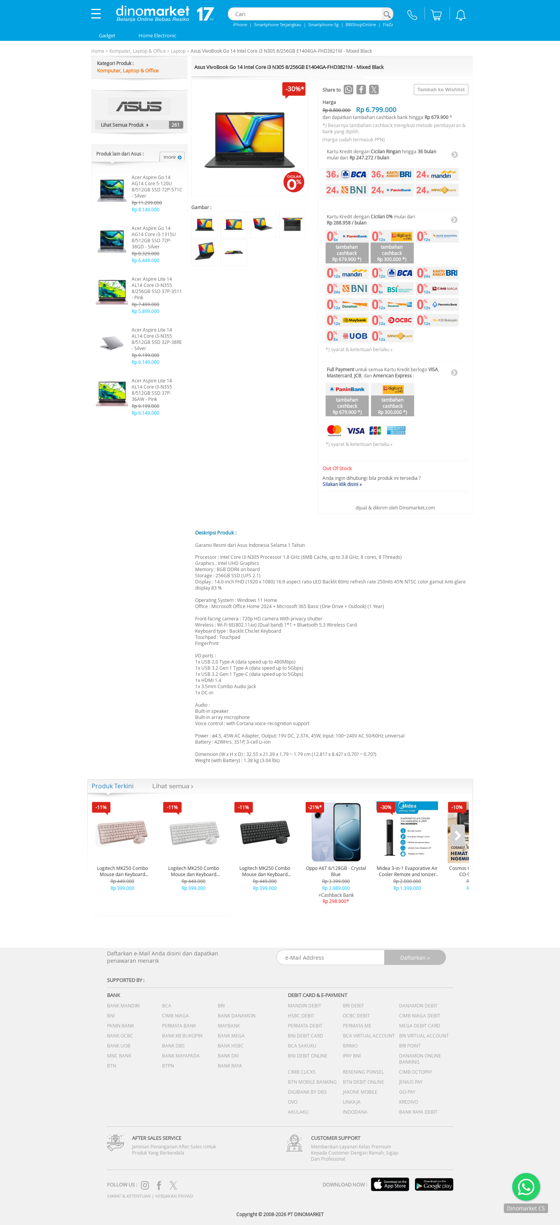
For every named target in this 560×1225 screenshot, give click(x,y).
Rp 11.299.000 (147, 202)
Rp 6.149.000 (145, 362)
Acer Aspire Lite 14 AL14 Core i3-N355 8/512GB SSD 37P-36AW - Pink (152, 389)
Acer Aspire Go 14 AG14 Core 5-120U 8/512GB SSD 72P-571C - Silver (157, 186)
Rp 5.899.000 (145, 311)
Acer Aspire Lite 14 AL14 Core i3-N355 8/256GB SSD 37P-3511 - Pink (157, 288)
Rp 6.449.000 (145, 260)
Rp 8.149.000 (145, 209)
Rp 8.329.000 (145, 253)
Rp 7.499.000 (145, 304)
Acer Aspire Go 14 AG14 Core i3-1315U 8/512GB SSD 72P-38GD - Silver (154, 237)
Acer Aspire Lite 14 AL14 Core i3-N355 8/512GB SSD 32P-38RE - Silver (157, 339)
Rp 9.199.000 (145, 355)
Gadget (107, 35)
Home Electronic (157, 35)
